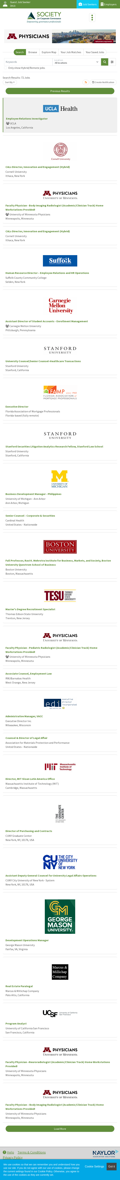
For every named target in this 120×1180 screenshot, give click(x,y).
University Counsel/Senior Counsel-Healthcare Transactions (43, 361)
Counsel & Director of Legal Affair (26, 738)
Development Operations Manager (27, 940)
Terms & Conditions (32, 1152)
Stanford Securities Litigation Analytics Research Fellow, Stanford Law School (54, 446)
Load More (60, 1128)
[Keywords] (28, 62)
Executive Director (16, 406)
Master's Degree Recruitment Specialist (30, 609)
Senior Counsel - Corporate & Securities (30, 515)
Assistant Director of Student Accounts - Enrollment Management (46, 321)
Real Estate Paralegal (19, 986)
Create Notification (103, 82)
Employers (109, 4)
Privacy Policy (12, 1157)
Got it (111, 1166)
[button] (112, 62)
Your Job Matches (71, 52)
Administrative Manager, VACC (24, 716)
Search (20, 52)
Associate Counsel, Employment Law (28, 673)
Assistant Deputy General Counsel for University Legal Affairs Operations (50, 875)
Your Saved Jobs (95, 52)
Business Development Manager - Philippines (33, 494)
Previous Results (60, 91)
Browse (32, 52)
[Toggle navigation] (92, 17)
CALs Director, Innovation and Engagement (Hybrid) (37, 167)
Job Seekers (88, 4)
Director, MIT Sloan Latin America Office (30, 779)
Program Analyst (16, 1023)
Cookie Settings (94, 1166)
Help (8, 1152)
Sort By (9, 82)
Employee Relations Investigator (27, 118)
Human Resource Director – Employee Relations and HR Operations (47, 273)
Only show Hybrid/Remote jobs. (26, 68)
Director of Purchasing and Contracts (28, 831)
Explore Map (49, 52)
